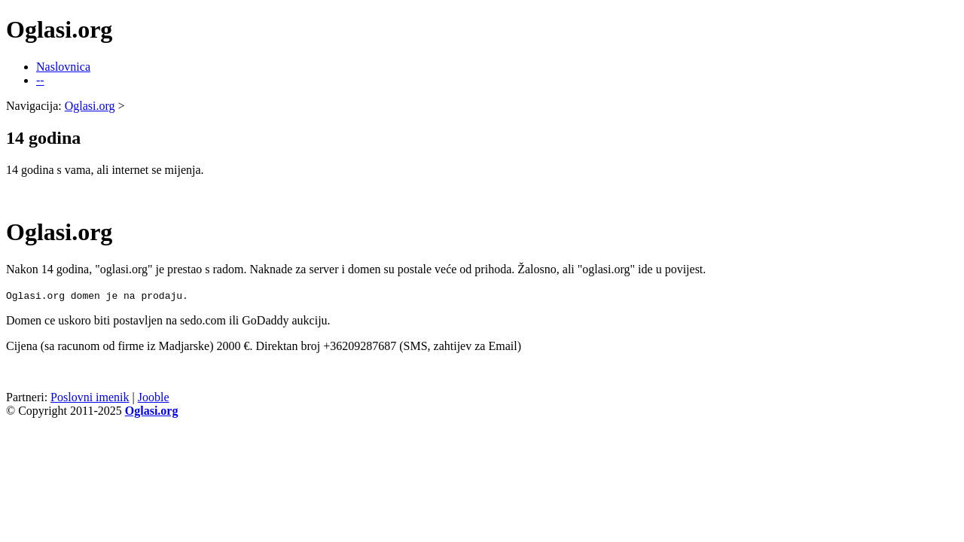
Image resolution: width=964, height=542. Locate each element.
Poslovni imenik (89, 397)
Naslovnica (63, 66)
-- (40, 80)
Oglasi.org (90, 105)
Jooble (153, 397)
